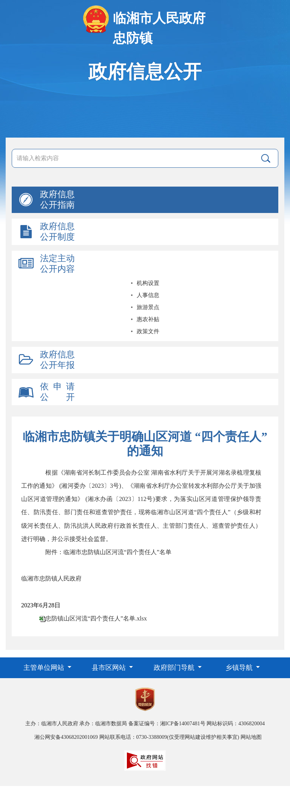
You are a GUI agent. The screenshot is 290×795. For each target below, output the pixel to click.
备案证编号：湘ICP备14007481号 (166, 723)
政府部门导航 (175, 667)
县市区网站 (110, 667)
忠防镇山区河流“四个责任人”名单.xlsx (96, 618)
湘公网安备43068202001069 (66, 737)
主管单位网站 (44, 667)
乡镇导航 (240, 667)
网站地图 (251, 737)
